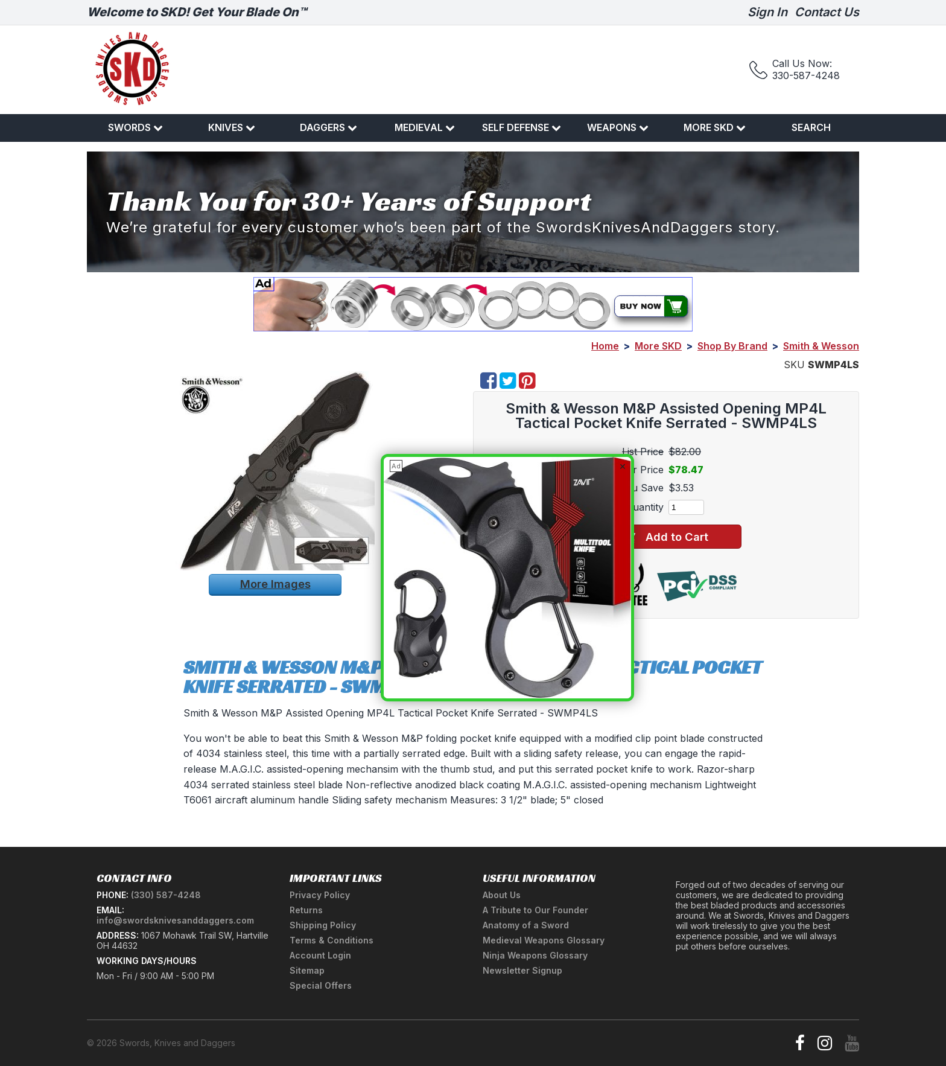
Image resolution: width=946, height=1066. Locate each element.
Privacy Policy (320, 895)
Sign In (767, 12)
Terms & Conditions (331, 940)
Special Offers (321, 985)
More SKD (715, 127)
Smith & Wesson (821, 346)
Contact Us (827, 12)
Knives (231, 127)
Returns (306, 910)
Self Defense (521, 127)
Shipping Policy (323, 925)
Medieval (425, 127)
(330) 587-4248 (166, 895)
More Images (275, 583)
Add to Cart (666, 537)
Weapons (618, 127)
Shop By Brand (732, 346)
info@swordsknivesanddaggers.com (175, 920)
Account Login (320, 955)
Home (605, 346)
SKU (794, 365)
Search (811, 127)
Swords (135, 127)
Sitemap (307, 970)
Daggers (328, 127)
